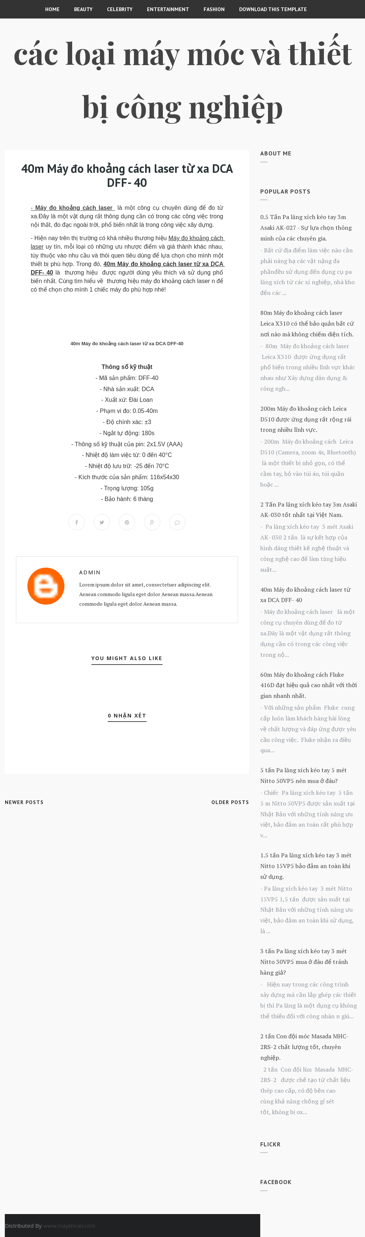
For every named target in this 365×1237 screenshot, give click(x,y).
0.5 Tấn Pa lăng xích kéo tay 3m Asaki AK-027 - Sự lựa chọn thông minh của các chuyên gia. (306, 227)
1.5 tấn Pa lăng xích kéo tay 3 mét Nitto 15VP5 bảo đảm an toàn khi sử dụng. (306, 866)
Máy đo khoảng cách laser (74, 208)
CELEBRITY (120, 9)
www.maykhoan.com (69, 1225)
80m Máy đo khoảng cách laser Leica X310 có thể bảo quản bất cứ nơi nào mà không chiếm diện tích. (307, 323)
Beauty (83, 9)
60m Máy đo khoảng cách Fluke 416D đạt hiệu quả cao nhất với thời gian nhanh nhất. (308, 685)
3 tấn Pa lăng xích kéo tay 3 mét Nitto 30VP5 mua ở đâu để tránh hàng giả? (304, 962)
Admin (90, 572)
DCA (217, 264)
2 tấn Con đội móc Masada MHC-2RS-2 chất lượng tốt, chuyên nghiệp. (304, 1047)
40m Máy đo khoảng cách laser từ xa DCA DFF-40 (126, 343)
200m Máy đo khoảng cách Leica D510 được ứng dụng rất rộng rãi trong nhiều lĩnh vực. (305, 419)
